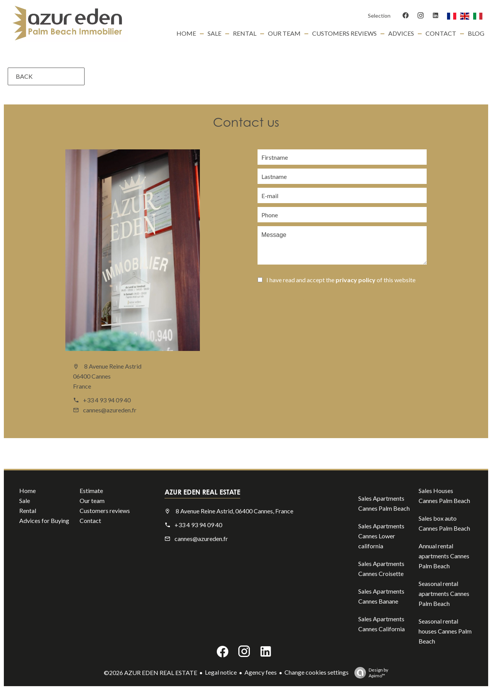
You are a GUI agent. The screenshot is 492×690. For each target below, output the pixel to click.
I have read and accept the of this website (341, 279)
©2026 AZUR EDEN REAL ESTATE (150, 672)
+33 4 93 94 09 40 (107, 400)
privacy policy (356, 279)
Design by (369, 672)
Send (296, 301)
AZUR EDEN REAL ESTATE (202, 492)
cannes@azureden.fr (109, 410)
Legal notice (221, 672)
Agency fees (260, 672)
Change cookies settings (316, 672)
